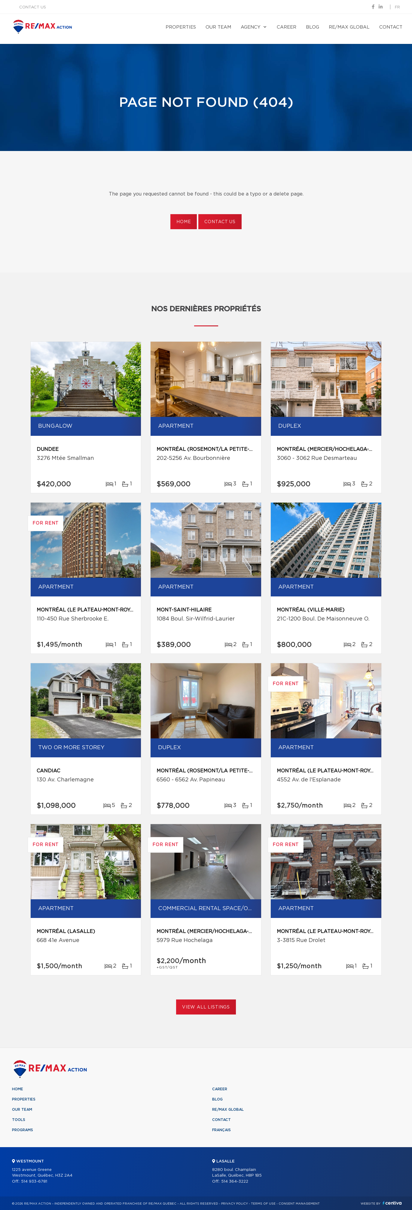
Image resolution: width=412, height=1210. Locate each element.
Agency (251, 27)
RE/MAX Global (349, 27)
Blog (312, 27)
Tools (18, 1120)
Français (221, 1130)
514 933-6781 (34, 1182)
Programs (22, 1130)
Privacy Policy (234, 1203)
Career (286, 27)
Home (183, 222)
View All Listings (206, 1007)
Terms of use (263, 1203)
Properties (181, 27)
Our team (218, 27)
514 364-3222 (234, 1182)
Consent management (299, 1203)
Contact (390, 27)
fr (397, 7)
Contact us (32, 7)
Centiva (392, 1203)
